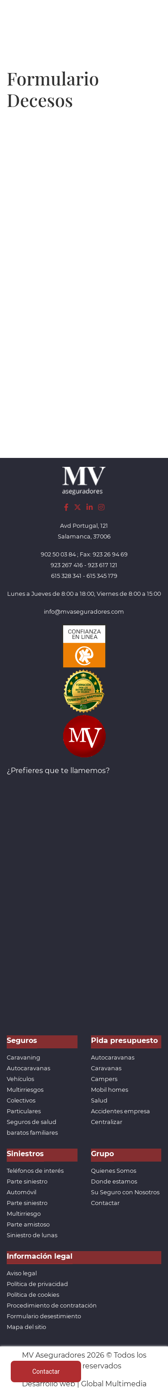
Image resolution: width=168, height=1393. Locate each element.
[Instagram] (101, 507)
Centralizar (106, 1122)
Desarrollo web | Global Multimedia (84, 1384)
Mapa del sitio (26, 1327)
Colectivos (21, 1100)
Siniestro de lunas (32, 1235)
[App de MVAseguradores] (84, 735)
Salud (99, 1100)
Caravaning (23, 1057)
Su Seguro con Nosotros (125, 1192)
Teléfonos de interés (35, 1170)
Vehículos (20, 1079)
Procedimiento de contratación (52, 1305)
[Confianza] (84, 646)
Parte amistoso (28, 1224)
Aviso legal (22, 1273)
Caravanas (106, 1068)
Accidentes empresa (120, 1111)
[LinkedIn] (90, 507)
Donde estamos (114, 1181)
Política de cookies (33, 1294)
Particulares (24, 1111)
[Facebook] (66, 507)
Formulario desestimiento (44, 1316)
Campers (104, 1079)
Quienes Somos (113, 1170)
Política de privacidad (37, 1284)
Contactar (105, 1203)
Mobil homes (109, 1089)
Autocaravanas (28, 1068)
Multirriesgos (25, 1089)
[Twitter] (77, 507)
